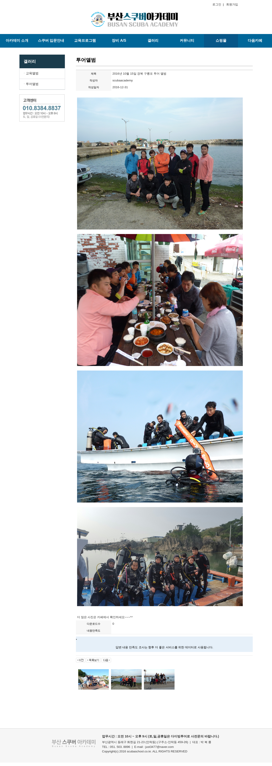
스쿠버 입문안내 (51, 40)
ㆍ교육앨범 (31, 73)
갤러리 (153, 40)
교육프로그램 (85, 40)
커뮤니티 (187, 40)
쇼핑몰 (221, 40)
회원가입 (231, 4)
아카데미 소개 (17, 40)
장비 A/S (119, 40)
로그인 (217, 4)
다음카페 (255, 40)
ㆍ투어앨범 (31, 84)
